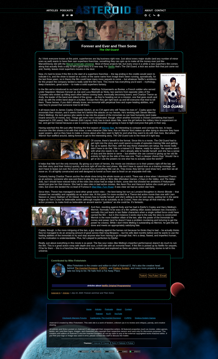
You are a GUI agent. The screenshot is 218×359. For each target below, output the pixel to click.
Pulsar (130, 343)
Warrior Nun (108, 128)
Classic (106, 343)
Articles (66, 293)
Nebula (122, 343)
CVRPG (103, 268)
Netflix (111, 66)
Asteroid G (55, 293)
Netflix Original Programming (116, 285)
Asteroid (96, 343)
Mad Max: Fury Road (102, 187)
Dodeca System (121, 268)
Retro (114, 343)
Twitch (143, 275)
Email (163, 275)
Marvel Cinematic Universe (80, 64)
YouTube (153, 275)
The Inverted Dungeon (86, 268)
